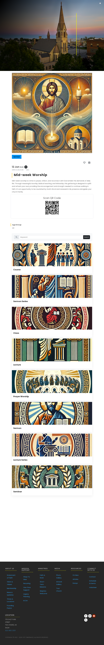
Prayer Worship (21, 396)
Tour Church (59, 589)
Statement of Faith (11, 576)
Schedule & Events (92, 582)
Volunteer (93, 587)
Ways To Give (26, 578)
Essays (75, 583)
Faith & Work (42, 576)
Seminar (17, 491)
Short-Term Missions (43, 584)
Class (16, 333)
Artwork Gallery (59, 583)
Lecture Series (20, 460)
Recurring (26, 583)
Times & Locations (10, 600)
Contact (92, 577)
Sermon (17, 428)
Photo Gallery (58, 576)
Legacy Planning (26, 595)
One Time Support (27, 588)
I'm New (76, 575)
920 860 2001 (10, 630)
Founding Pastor (10, 606)
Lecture (17, 364)
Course (17, 269)
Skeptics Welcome (43, 592)
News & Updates (10, 593)
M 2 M (25, 601)
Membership (11, 588)
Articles (75, 579)
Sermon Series (20, 301)
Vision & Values (10, 583)
